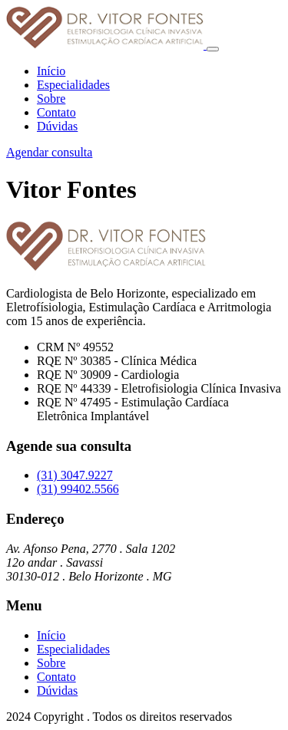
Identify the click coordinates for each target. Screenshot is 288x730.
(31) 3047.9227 (75, 475)
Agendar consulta (49, 152)
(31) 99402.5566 (78, 488)
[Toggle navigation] (213, 49)
